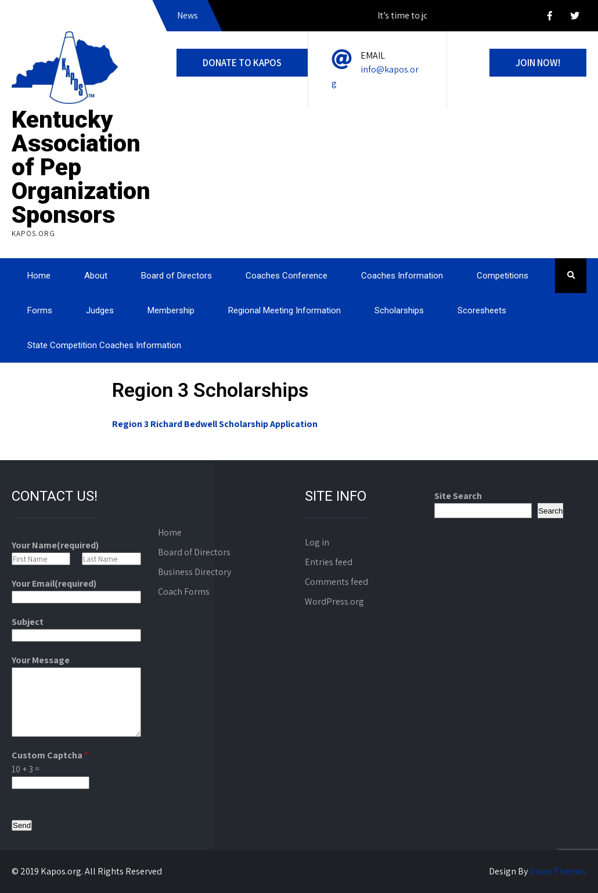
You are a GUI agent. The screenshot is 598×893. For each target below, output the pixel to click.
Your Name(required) (55, 545)
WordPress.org (334, 601)
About (95, 275)
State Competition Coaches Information (104, 345)
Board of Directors (176, 275)
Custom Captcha (50, 755)
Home (39, 275)
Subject (28, 622)
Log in (317, 542)
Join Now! (538, 62)
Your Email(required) (54, 583)
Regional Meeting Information (284, 310)
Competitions (502, 275)
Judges (100, 310)
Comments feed (336, 582)
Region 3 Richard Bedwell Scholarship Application (215, 424)
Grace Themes (557, 871)
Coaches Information (402, 275)
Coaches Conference (286, 275)
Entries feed (328, 562)
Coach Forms (184, 591)
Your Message (41, 660)
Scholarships (399, 310)
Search (550, 511)
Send (22, 825)
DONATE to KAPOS (242, 62)
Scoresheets (481, 310)
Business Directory (194, 572)
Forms (39, 310)
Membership (170, 310)
